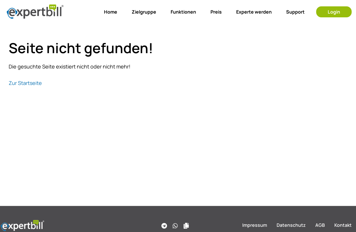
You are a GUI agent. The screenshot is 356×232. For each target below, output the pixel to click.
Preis (216, 12)
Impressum (254, 225)
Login (334, 12)
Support (295, 12)
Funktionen (183, 12)
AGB (320, 225)
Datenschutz (291, 225)
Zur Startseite (25, 82)
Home (110, 12)
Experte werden (254, 12)
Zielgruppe (144, 12)
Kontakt (343, 225)
